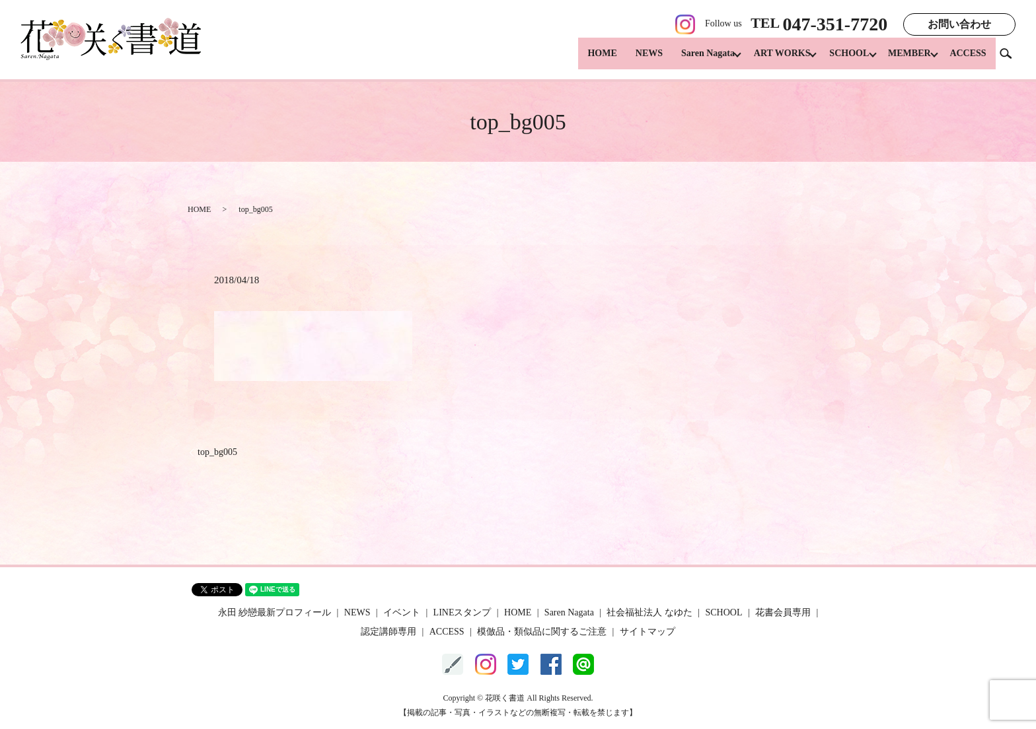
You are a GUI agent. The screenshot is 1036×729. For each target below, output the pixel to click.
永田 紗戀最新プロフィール (275, 612)
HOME (586, 60)
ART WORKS (769, 60)
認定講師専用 (388, 632)
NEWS (632, 60)
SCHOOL (841, 60)
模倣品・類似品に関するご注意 (542, 632)
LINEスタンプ (462, 612)
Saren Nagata (691, 60)
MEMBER (905, 60)
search (1011, 59)
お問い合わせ (959, 24)
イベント (401, 612)
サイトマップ (647, 632)
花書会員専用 (783, 612)
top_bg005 (217, 452)
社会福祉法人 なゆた (649, 612)
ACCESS (967, 60)
